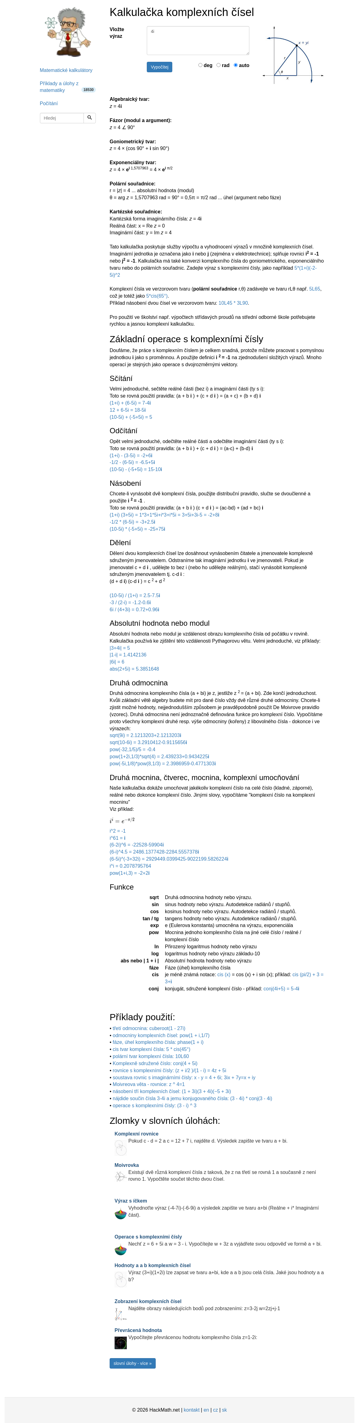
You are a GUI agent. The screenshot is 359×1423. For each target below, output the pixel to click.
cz (215, 1410)
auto (241, 65)
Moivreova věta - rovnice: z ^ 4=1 (149, 1084)
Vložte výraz (117, 33)
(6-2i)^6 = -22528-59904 (137, 844)
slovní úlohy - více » (133, 1363)
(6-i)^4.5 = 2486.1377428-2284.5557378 (154, 851)
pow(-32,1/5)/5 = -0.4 (132, 749)
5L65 (314, 288)
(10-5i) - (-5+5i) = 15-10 (136, 469)
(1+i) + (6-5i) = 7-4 (130, 403)
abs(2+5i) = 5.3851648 (134, 669)
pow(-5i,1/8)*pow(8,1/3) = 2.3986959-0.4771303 (163, 763)
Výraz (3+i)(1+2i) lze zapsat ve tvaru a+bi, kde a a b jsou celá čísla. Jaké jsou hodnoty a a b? (219, 1272)
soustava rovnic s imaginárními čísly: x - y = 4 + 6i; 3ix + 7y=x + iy (184, 1077)
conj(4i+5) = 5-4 (281, 988)
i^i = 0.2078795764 (130, 866)
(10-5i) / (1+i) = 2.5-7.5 (135, 595)
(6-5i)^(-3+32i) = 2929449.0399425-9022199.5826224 (169, 859)
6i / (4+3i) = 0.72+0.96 (134, 609)
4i (198, 40)
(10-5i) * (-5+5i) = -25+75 (137, 529)
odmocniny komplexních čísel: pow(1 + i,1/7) (161, 1035)
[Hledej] (90, 118)
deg (205, 65)
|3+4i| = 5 (120, 648)
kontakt (192, 1410)
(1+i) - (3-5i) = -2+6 (131, 455)
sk (224, 1410)
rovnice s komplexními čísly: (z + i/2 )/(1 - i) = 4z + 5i (169, 1070)
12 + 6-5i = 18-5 (128, 410)
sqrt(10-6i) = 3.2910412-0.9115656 (148, 742)
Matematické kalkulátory (66, 70)
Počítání (49, 103)
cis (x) (224, 974)
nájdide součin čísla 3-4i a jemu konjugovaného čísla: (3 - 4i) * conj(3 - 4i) (192, 1098)
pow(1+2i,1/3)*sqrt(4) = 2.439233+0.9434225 (159, 756)
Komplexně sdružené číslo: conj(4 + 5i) (155, 1063)
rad (223, 65)
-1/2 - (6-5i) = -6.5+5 (132, 462)
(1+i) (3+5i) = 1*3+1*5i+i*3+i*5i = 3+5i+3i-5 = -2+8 (164, 514)
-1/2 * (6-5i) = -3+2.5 (132, 522)
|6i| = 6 (117, 661)
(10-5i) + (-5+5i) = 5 (131, 417)
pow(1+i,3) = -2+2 (130, 873)
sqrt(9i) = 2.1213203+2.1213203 (145, 735)
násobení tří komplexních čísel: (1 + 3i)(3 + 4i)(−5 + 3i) (172, 1091)
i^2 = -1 (118, 831)
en (206, 1410)
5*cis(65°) (157, 296)
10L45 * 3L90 (233, 303)
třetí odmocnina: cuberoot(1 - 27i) (149, 1028)
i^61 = (118, 838)
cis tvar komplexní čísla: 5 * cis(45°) (151, 1049)
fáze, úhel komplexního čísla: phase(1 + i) (158, 1042)
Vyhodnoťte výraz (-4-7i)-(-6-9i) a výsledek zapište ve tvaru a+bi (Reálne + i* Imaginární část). (217, 1208)
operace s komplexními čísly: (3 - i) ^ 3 (154, 1105)
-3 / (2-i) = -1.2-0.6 (130, 602)
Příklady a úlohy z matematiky (68, 87)
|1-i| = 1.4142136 (128, 654)
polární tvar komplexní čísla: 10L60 (151, 1056)
